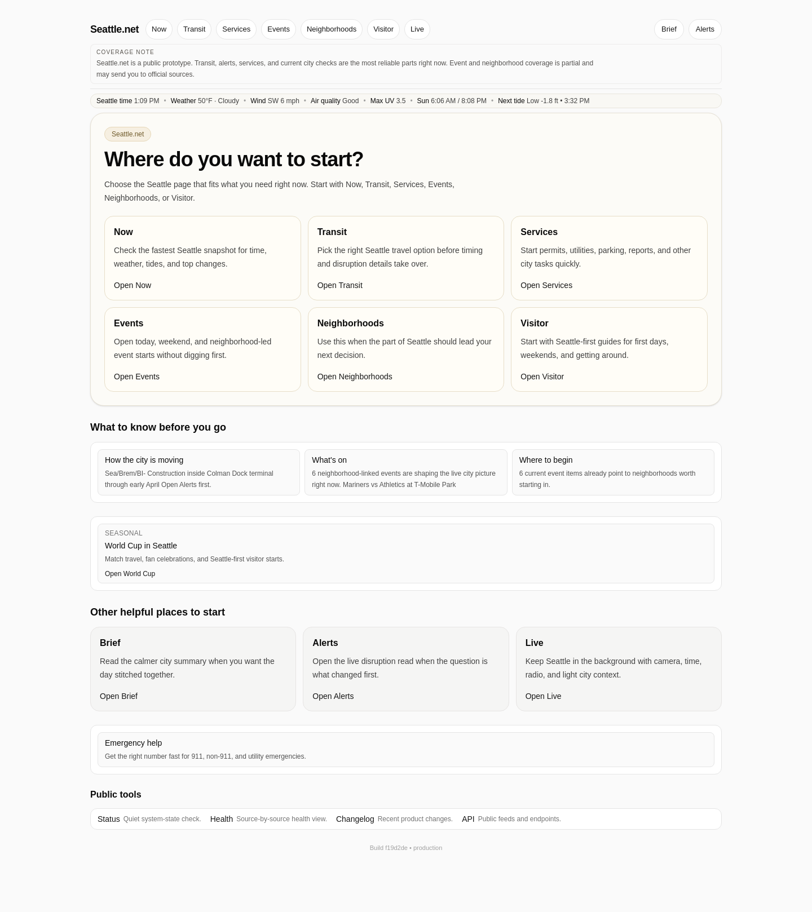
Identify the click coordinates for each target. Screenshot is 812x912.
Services (236, 29)
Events (278, 29)
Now (159, 29)
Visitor (383, 29)
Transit (194, 29)
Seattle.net (114, 29)
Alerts (705, 29)
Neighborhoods (331, 29)
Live (417, 29)
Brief (669, 29)
